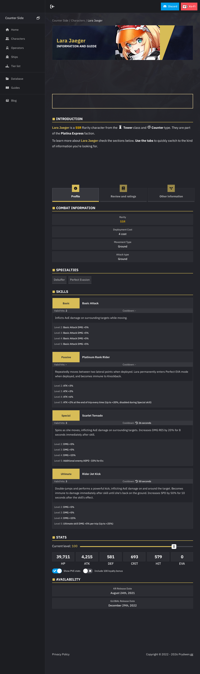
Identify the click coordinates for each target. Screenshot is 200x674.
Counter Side (60, 20)
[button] (170, 6)
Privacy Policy (61, 654)
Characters (78, 20)
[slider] (174, 546)
